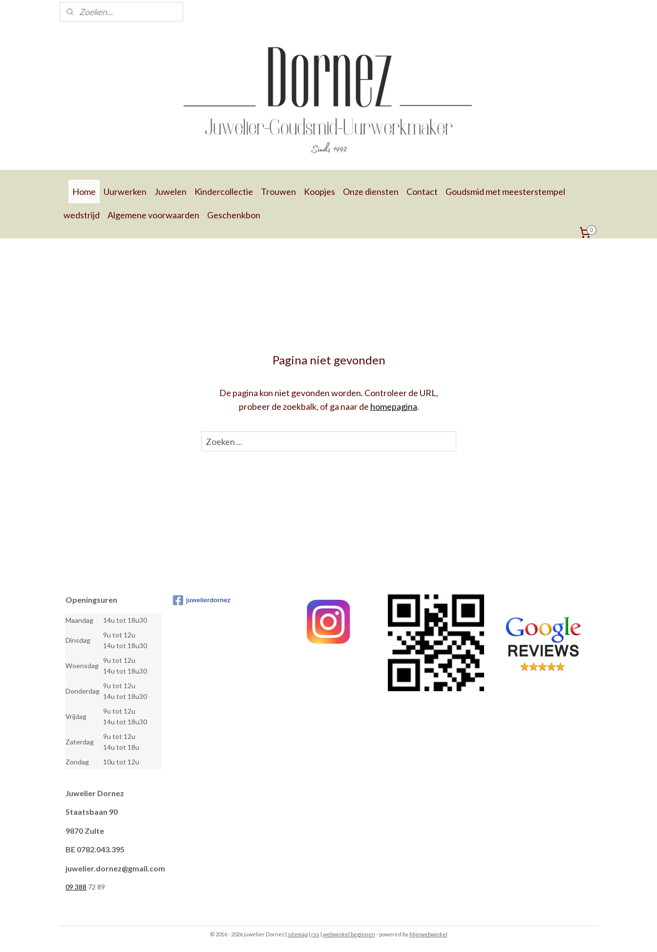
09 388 (75, 887)
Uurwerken (125, 191)
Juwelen (170, 191)
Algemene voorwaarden (153, 215)
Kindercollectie (223, 191)
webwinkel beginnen (349, 934)
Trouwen (278, 191)
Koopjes (319, 191)
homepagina (393, 406)
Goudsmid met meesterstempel (505, 191)
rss (315, 934)
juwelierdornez (202, 600)
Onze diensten (371, 191)
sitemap (298, 934)
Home (84, 191)
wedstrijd (82, 215)
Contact (422, 191)
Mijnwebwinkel (428, 934)
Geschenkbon (233, 215)
